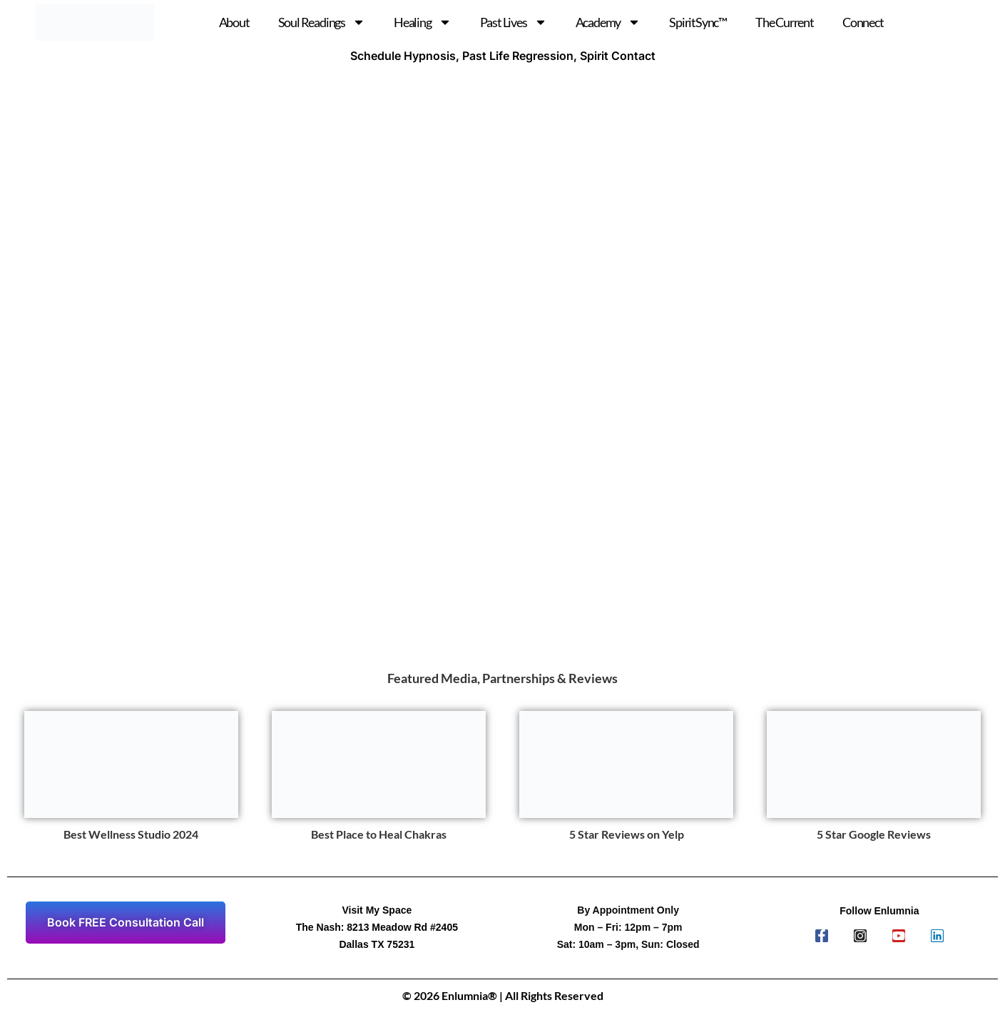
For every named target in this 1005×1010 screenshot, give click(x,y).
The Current (784, 22)
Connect (863, 22)
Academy (608, 22)
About (234, 22)
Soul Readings (321, 22)
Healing (423, 22)
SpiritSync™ (698, 22)
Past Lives (513, 22)
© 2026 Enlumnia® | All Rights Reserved (502, 995)
